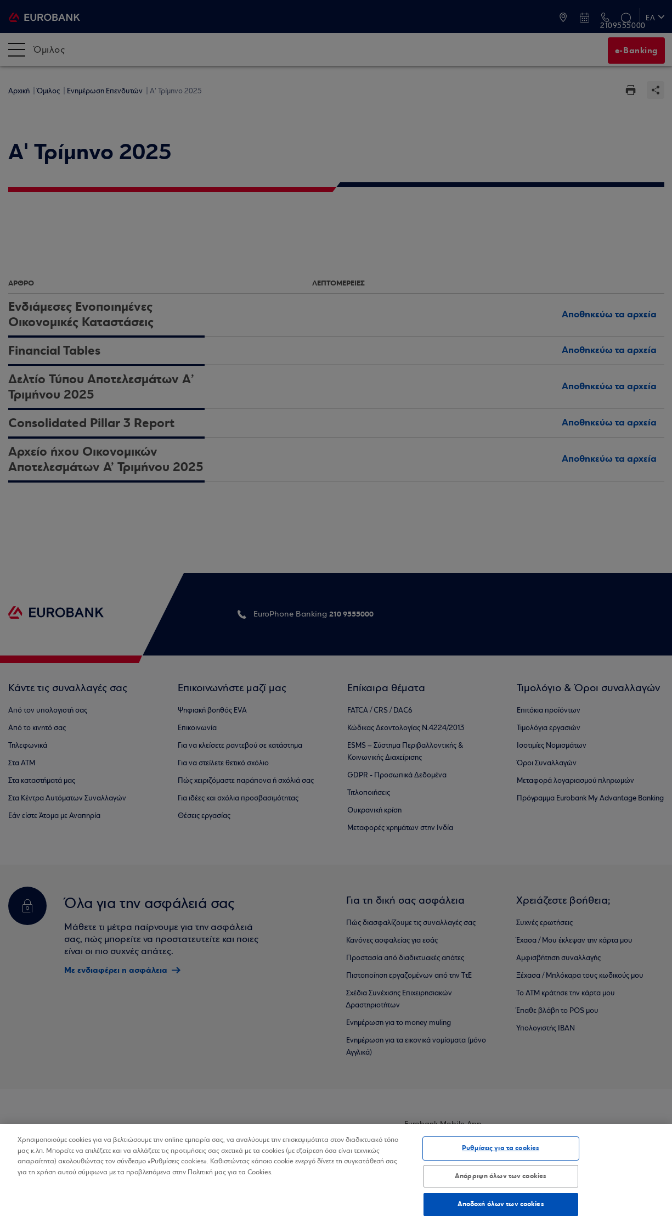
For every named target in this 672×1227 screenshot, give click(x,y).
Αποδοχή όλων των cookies (501, 1204)
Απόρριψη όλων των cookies (500, 1176)
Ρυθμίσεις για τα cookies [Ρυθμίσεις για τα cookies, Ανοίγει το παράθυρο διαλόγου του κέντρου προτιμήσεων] (500, 1148)
